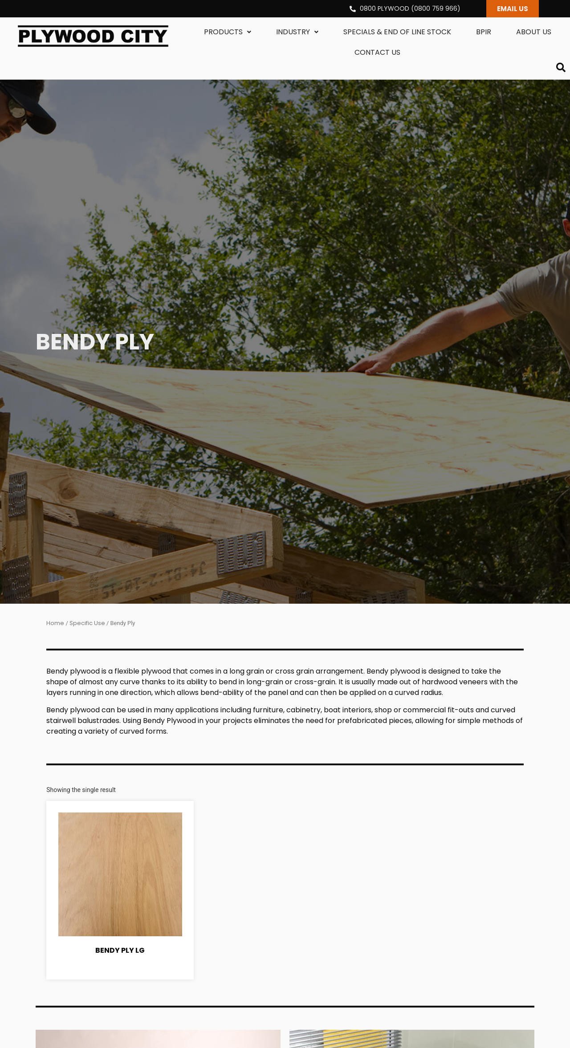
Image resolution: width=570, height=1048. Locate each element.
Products (227, 32)
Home (55, 623)
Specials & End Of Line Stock (397, 32)
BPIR (483, 32)
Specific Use (87, 623)
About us (533, 32)
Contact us (377, 52)
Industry (297, 32)
